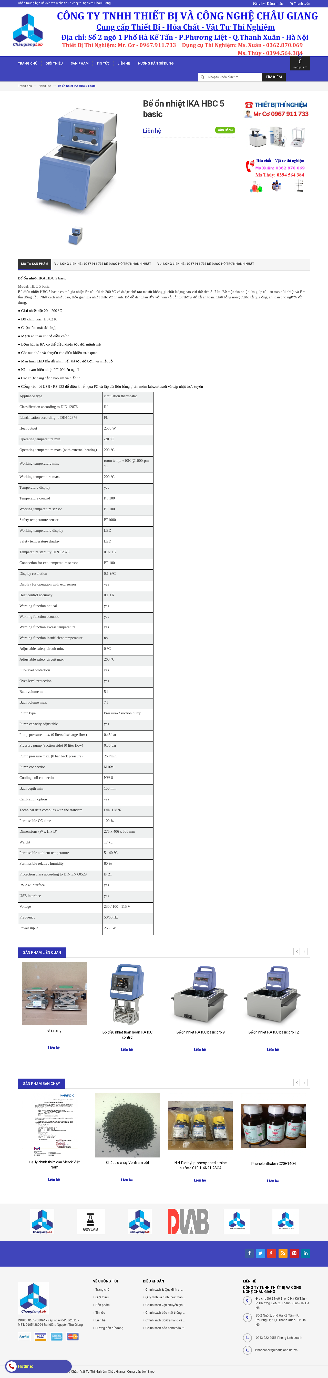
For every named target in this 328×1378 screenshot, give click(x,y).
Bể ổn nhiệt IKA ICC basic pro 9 (201, 1032)
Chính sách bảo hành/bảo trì (165, 1328)
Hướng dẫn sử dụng (109, 1328)
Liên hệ (101, 1320)
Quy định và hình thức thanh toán (168, 1297)
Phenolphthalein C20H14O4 (273, 1164)
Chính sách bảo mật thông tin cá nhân (172, 1312)
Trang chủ (102, 1289)
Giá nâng (54, 1030)
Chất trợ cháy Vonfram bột (127, 1163)
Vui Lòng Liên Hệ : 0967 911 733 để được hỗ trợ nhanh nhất (102, 264)
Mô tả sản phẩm (34, 264)
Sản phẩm (103, 1305)
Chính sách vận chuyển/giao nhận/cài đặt (174, 1305)
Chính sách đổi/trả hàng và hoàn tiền (171, 1320)
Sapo (151, 1371)
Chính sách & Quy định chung (166, 1289)
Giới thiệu (102, 1297)
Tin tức (100, 1312)
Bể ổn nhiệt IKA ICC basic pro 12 (274, 1032)
